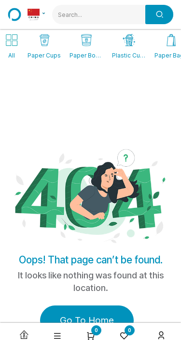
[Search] (159, 14)
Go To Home (87, 320)
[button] (57, 335)
